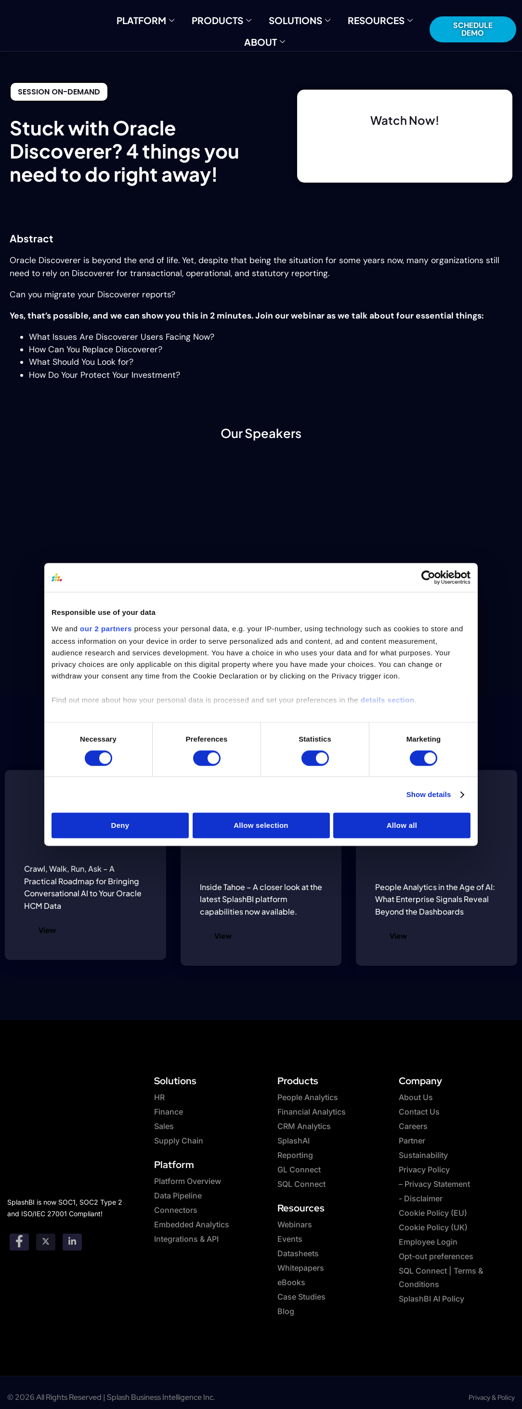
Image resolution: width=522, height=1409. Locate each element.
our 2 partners (106, 629)
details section (388, 700)
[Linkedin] (72, 1235)
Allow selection (261, 825)
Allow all (402, 825)
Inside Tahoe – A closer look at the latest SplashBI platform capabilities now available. (261, 899)
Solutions (296, 19)
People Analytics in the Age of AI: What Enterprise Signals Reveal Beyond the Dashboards (435, 899)
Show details (428, 794)
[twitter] (45, 1235)
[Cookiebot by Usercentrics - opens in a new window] (428, 577)
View (47, 929)
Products (227, 19)
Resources (367, 19)
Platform (159, 19)
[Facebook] (19, 1235)
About (264, 39)
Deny (120, 825)
